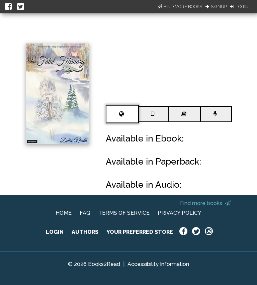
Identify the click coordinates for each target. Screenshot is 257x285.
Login (239, 6)
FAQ (85, 213)
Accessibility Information (158, 264)
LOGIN (55, 232)
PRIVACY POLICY (179, 213)
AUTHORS (85, 232)
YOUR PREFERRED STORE (139, 232)
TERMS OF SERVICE (124, 213)
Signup (216, 6)
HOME (64, 213)
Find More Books (180, 6)
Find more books (205, 203)
